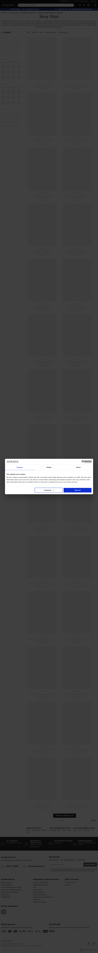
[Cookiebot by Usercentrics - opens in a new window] (83, 461)
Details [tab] (49, 467)
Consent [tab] (20, 467)
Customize (49, 490)
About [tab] (78, 467)
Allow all (78, 490)
